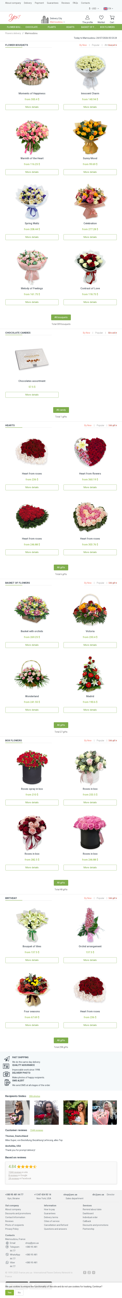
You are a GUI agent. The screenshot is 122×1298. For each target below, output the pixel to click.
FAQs (75, 3)
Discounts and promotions (18, 1213)
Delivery (28, 3)
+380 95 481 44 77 (14, 1194)
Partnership (88, 1229)
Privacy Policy (12, 1229)
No (19, 1292)
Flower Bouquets (15, 27)
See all (111, 45)
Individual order (90, 1217)
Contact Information (15, 1217)
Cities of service (52, 1221)
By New (83, 45)
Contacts (85, 3)
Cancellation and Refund (56, 1225)
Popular (96, 45)
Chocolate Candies (33, 27)
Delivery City (57, 20)
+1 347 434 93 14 (42, 1194)
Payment (39, 3)
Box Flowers (107, 27)
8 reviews (13, 1175)
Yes (9, 1292)
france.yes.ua (25, 1272)
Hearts (70, 27)
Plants (52, 27)
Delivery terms (51, 1217)
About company (13, 3)
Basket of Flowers (89, 27)
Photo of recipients (14, 1225)
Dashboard (88, 1213)
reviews (15, 1172)
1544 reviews (36, 1130)
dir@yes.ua (98, 1194)
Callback (87, 1221)
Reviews (66, 3)
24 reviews (14, 1178)
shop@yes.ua (70, 1194)
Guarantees (52, 3)
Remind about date (92, 1209)
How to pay (49, 1209)
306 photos (34, 1096)
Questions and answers (55, 1229)
